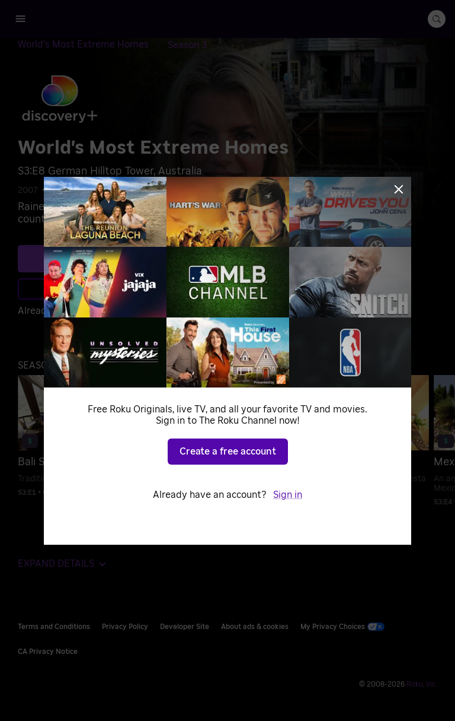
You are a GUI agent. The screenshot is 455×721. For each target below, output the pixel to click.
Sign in (287, 495)
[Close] (398, 189)
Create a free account (228, 451)
